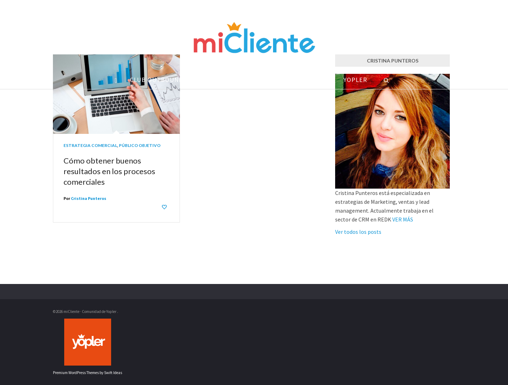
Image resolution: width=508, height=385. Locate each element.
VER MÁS (402, 219)
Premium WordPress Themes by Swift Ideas (87, 372)
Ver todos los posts (358, 231)
